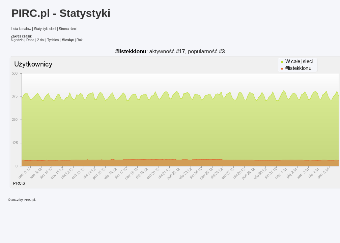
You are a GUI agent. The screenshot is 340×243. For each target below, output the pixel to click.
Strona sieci (67, 29)
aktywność (167, 51)
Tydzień (53, 40)
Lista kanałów (21, 29)
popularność (206, 51)
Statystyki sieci (45, 29)
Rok (80, 40)
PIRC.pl (29, 199)
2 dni (41, 40)
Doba (30, 40)
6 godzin (17, 40)
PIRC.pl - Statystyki (60, 13)
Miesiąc (68, 40)
